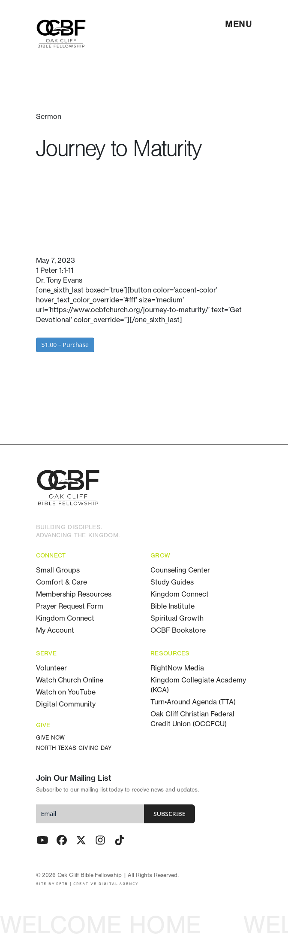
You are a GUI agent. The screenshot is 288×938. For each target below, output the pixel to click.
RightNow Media (177, 668)
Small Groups (58, 570)
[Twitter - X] (81, 840)
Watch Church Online (69, 680)
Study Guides (172, 582)
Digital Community (66, 704)
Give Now (50, 738)
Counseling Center (180, 570)
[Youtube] (42, 840)
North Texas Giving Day (74, 748)
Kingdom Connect (65, 618)
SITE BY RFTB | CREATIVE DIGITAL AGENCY (87, 884)
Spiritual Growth (177, 618)
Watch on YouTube (66, 692)
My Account (55, 630)
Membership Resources (73, 594)
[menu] (238, 24)
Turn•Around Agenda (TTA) (193, 701)
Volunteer (51, 668)
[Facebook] (61, 840)
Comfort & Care (61, 582)
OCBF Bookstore (178, 630)
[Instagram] (100, 840)
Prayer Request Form (69, 606)
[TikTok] (119, 840)
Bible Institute (172, 606)
